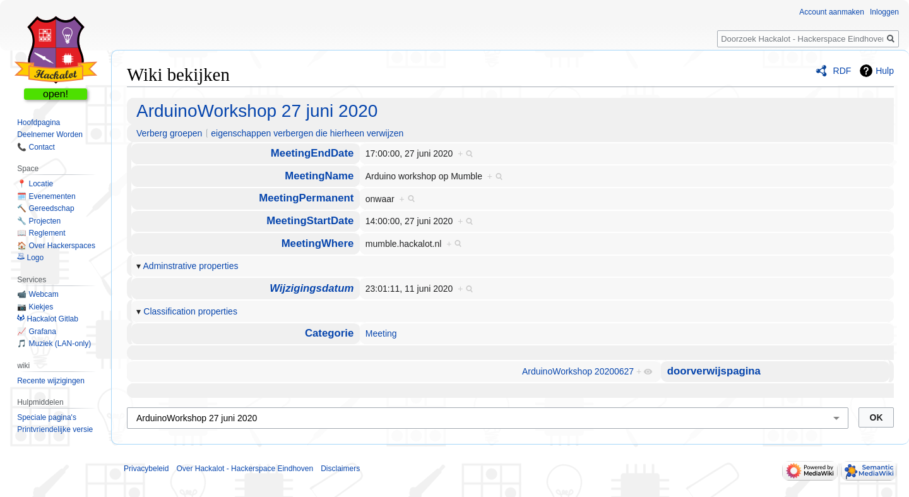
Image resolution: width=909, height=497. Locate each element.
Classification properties (190, 311)
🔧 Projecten (39, 221)
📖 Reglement (41, 233)
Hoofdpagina (38, 122)
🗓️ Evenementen (46, 196)
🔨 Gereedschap (45, 208)
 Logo (30, 257)
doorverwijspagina (714, 371)
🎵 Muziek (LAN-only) (54, 343)
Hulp (885, 71)
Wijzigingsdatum (312, 288)
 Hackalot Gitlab (47, 318)
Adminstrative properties (191, 266)
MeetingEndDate (312, 153)
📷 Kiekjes (35, 306)
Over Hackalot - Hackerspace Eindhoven (244, 468)
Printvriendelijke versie (55, 429)
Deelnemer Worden (50, 134)
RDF (842, 71)
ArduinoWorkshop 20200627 (578, 371)
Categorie (329, 333)
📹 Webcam (37, 294)
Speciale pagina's (46, 417)
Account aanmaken (831, 12)
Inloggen (884, 12)
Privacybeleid (146, 468)
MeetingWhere (318, 243)
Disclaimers (340, 468)
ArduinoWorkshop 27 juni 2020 (256, 111)
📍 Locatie (35, 183)
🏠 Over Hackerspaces (56, 245)
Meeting (381, 333)
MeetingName (319, 176)
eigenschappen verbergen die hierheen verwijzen (307, 133)
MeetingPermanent (306, 198)
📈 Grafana (36, 331)
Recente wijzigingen (51, 380)
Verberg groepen (169, 133)
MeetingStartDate (310, 221)
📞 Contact (36, 147)
